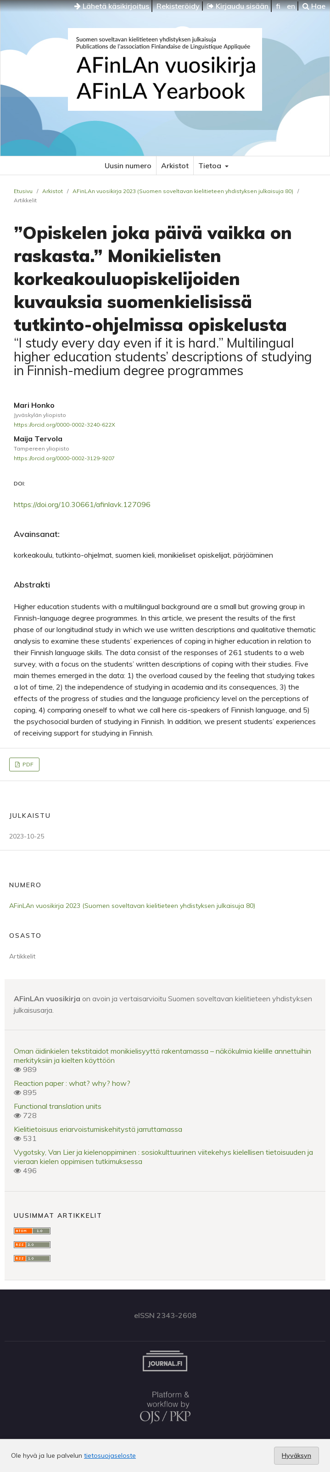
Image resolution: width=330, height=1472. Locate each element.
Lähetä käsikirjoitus (111, 6)
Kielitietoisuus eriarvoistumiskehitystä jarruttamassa (98, 1129)
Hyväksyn (296, 1455)
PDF (27, 764)
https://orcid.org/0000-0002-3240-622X (64, 424)
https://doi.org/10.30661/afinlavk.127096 (82, 504)
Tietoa (210, 165)
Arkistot (175, 165)
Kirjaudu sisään (237, 6)
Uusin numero (128, 165)
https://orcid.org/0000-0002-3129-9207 (64, 458)
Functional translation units (57, 1106)
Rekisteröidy (178, 6)
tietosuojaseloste (110, 1455)
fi (278, 6)
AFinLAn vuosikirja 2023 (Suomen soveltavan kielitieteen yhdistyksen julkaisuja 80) (183, 191)
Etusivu (23, 191)
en (291, 6)
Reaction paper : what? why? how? (72, 1083)
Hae (313, 6)
